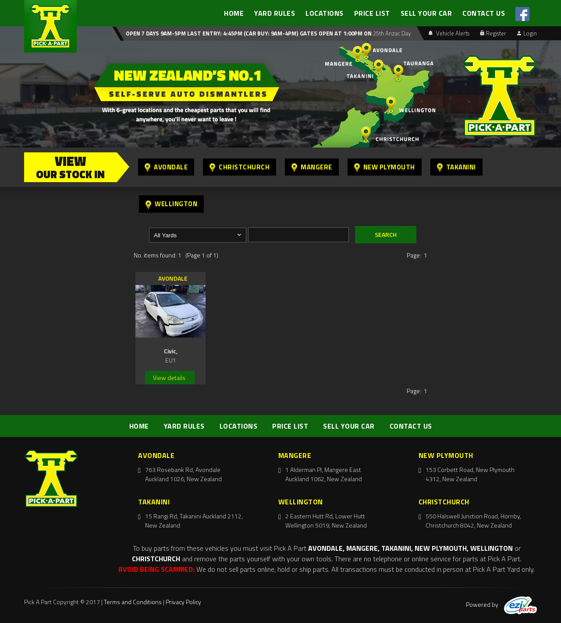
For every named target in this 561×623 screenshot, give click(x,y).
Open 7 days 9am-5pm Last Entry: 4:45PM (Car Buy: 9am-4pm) (212, 33)
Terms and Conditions (133, 601)
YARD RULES (274, 13)
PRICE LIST (372, 13)
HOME (234, 13)
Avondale (166, 167)
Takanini (456, 167)
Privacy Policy (183, 601)
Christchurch (239, 167)
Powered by (501, 604)
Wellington (171, 204)
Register (493, 33)
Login (527, 33)
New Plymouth (384, 167)
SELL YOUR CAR (426, 13)
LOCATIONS (324, 13)
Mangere (311, 167)
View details (169, 377)
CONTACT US (483, 13)
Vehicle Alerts (448, 33)
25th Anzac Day (391, 33)
